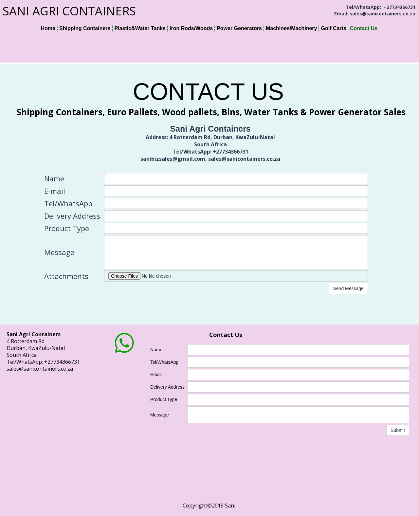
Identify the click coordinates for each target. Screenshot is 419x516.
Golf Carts (333, 28)
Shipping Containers (84, 28)
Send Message (348, 288)
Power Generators (239, 28)
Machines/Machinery (291, 28)
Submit (398, 430)
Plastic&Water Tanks (140, 28)
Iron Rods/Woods (191, 28)
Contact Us (363, 28)
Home (48, 28)
